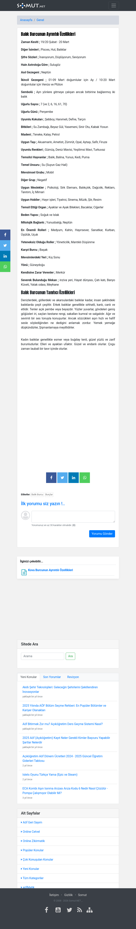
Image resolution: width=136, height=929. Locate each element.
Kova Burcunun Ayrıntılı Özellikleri (50, 570)
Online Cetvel (30, 831)
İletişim (54, 895)
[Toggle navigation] (113, 5)
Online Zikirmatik (33, 841)
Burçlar (49, 494)
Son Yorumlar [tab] (52, 677)
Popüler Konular (32, 850)
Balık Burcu (37, 494)
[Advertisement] (68, 380)
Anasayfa (26, 20)
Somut (82, 895)
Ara (70, 656)
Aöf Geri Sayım (31, 822)
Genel (40, 20)
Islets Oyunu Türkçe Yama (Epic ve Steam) (49, 774)
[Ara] (42, 656)
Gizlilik (68, 895)
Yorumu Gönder (102, 533)
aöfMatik (27, 887)
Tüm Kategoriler (32, 878)
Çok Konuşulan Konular (37, 859)
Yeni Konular (30, 869)
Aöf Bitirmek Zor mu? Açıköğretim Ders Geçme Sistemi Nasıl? (62, 724)
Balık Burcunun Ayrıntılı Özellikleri (48, 34)
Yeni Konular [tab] (28, 677)
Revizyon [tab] (73, 677)
